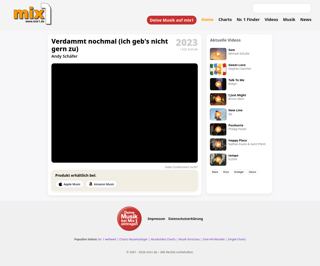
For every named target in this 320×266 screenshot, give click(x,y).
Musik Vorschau (189, 239)
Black (215, 172)
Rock (226, 172)
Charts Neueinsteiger (133, 239)
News (305, 19)
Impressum (156, 219)
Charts (225, 19)
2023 (187, 42)
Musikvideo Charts (163, 239)
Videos (271, 19)
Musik (289, 19)
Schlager (239, 172)
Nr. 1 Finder (248, 19)
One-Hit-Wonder (214, 239)
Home (207, 19)
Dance (252, 172)
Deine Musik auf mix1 (172, 20)
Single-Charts (237, 239)
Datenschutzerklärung (185, 219)
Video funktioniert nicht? (181, 167)
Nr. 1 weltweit (107, 239)
